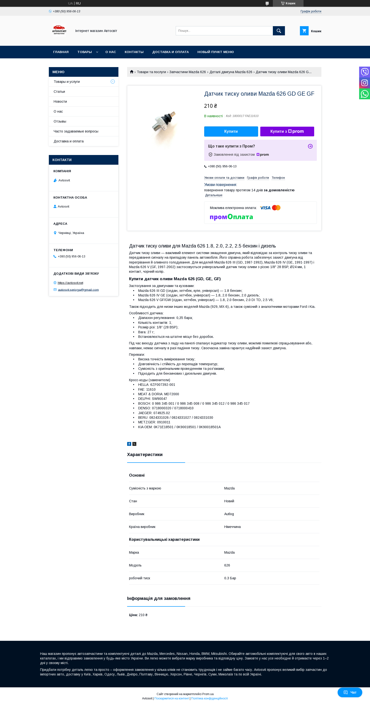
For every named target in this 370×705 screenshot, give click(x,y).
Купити (231, 131)
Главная (61, 52)
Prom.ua (208, 694)
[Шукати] (279, 30)
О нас (110, 52)
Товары (84, 52)
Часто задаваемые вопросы (76, 131)
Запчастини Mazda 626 (187, 72)
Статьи (59, 91)
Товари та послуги (151, 72)
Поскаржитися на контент (171, 698)
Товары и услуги (67, 82)
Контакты (134, 52)
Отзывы (60, 121)
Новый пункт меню (215, 52)
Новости (60, 101)
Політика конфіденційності (209, 698)
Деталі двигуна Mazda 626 (231, 72)
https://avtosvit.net (70, 283)
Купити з (287, 131)
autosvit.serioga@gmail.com (78, 289)
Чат (349, 692)
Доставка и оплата (170, 52)
